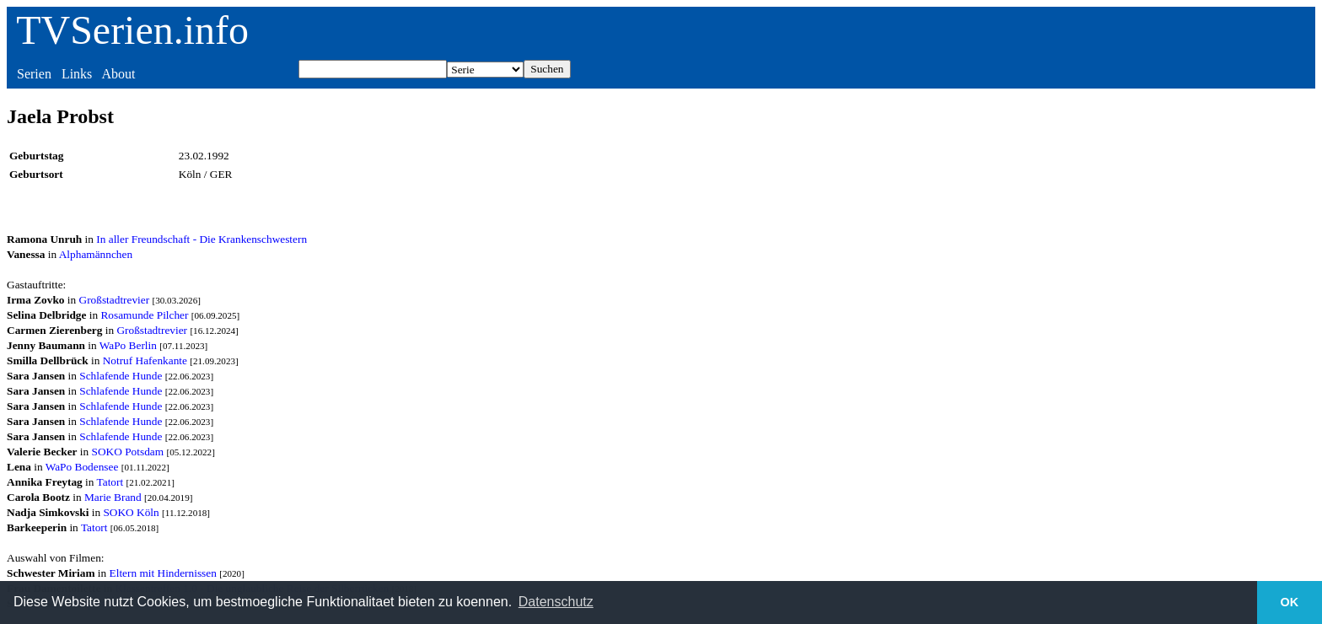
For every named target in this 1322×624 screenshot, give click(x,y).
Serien (34, 74)
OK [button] (1290, 602)
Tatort (110, 482)
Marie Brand (113, 497)
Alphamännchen (95, 254)
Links (77, 74)
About (118, 74)
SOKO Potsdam (128, 451)
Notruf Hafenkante (145, 360)
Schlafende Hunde (120, 375)
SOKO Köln (131, 512)
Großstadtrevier (114, 299)
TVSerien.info (132, 30)
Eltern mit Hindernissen (163, 573)
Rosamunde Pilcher (144, 315)
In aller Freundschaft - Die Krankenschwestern (201, 239)
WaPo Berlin (128, 345)
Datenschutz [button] (556, 601)
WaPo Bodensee (82, 466)
